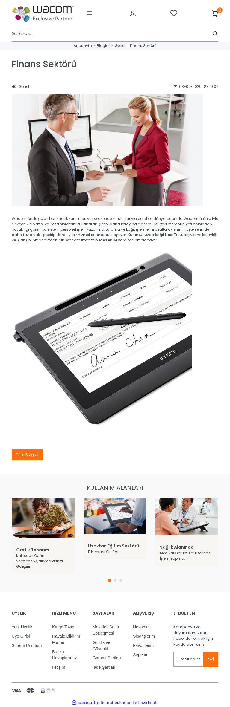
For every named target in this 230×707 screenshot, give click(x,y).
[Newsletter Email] (195, 659)
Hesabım (141, 627)
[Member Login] (133, 13)
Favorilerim (143, 645)
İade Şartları (104, 667)
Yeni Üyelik (22, 627)
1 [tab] (109, 580)
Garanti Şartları (107, 658)
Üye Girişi (21, 636)
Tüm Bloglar (27, 454)
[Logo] (43, 13)
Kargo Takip (63, 627)
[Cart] (215, 13)
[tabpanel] (43, 536)
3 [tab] (120, 580)
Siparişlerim (144, 636)
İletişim (58, 667)
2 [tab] (115, 580)
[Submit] (210, 659)
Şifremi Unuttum (27, 645)
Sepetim (140, 654)
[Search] (115, 34)
